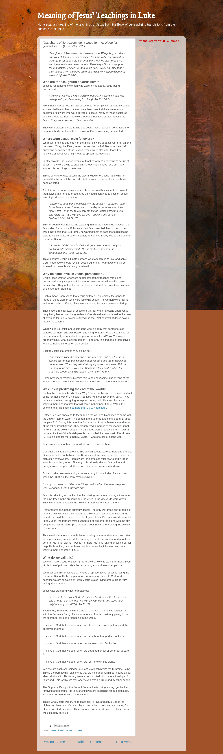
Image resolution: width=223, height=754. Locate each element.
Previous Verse (54, 742)
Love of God (57, 730)
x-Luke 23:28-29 (73, 730)
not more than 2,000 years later (88, 407)
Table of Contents (90, 742)
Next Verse (124, 742)
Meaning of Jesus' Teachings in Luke (96, 16)
